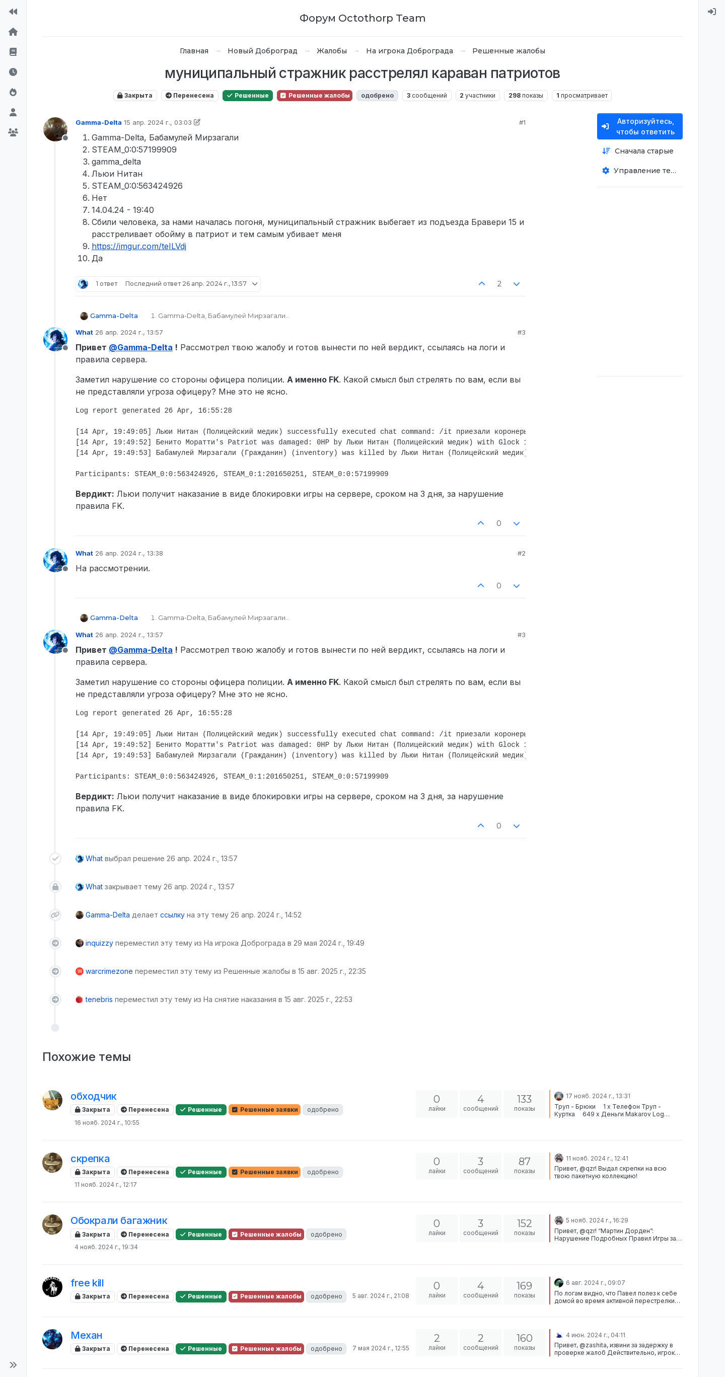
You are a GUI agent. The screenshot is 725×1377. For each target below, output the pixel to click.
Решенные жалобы (314, 95)
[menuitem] (712, 12)
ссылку (172, 914)
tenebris (99, 999)
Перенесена (190, 95)
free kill (87, 1283)
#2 (522, 553)
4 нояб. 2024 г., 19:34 (106, 1247)
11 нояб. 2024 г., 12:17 (106, 1184)
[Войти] (712, 12)
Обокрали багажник (118, 1220)
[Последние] (13, 72)
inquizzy (99, 943)
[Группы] (13, 133)
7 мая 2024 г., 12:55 (380, 1348)
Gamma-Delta (99, 122)
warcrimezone (109, 971)
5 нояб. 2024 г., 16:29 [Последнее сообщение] (597, 1220)
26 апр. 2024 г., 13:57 (129, 332)
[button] (13, 1365)
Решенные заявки (264, 1109)
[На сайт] (13, 12)
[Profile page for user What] (55, 339)
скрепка (90, 1159)
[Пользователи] (13, 113)
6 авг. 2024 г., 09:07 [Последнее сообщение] (595, 1282)
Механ (86, 1335)
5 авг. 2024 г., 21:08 (380, 1295)
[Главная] (13, 32)
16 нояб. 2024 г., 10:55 (107, 1122)
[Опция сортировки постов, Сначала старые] (640, 151)
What (84, 332)
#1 (522, 122)
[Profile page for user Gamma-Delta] (55, 129)
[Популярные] (13, 93)
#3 (522, 332)
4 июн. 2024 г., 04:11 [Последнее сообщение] (595, 1335)
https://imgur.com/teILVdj (139, 246)
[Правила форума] (13, 52)
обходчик (93, 1096)
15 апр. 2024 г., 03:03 (158, 122)
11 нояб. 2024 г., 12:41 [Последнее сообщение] (597, 1158)
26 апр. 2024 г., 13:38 (129, 553)
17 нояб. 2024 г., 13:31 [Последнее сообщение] (598, 1096)
